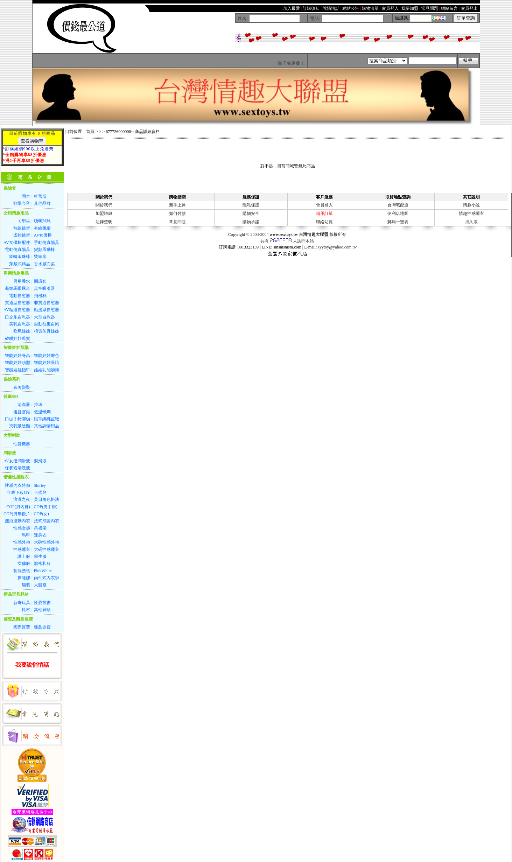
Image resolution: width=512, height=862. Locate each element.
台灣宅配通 (397, 205)
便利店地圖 (397, 213)
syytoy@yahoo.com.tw (337, 247)
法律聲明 (104, 221)
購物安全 (251, 213)
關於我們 (104, 205)
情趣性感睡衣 (471, 213)
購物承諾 (251, 221)
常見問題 (177, 221)
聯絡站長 (324, 221)
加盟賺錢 (104, 213)
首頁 (90, 131)
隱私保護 (251, 205)
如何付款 (177, 213)
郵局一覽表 (397, 221)
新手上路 (177, 205)
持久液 (471, 221)
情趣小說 (471, 205)
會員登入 (324, 205)
